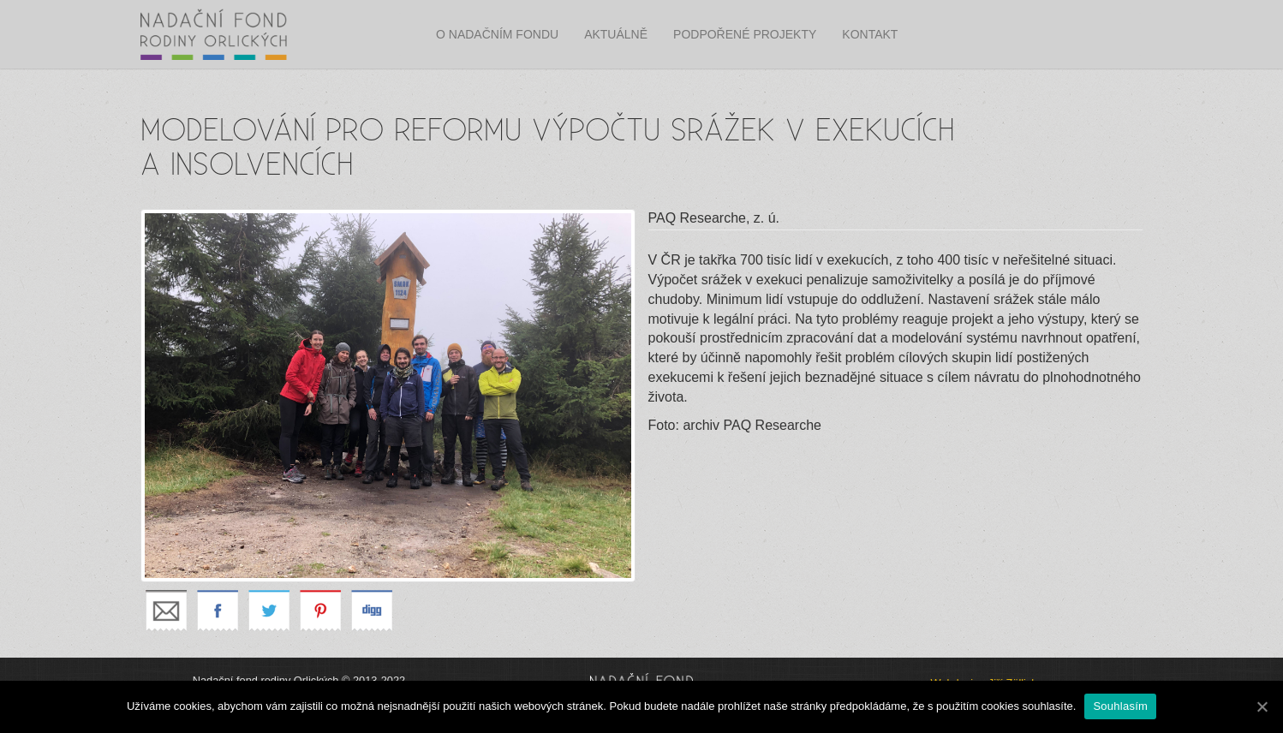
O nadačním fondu (497, 34)
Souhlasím (1120, 706)
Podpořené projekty (744, 34)
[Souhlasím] (1261, 706)
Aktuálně (615, 34)
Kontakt (870, 34)
